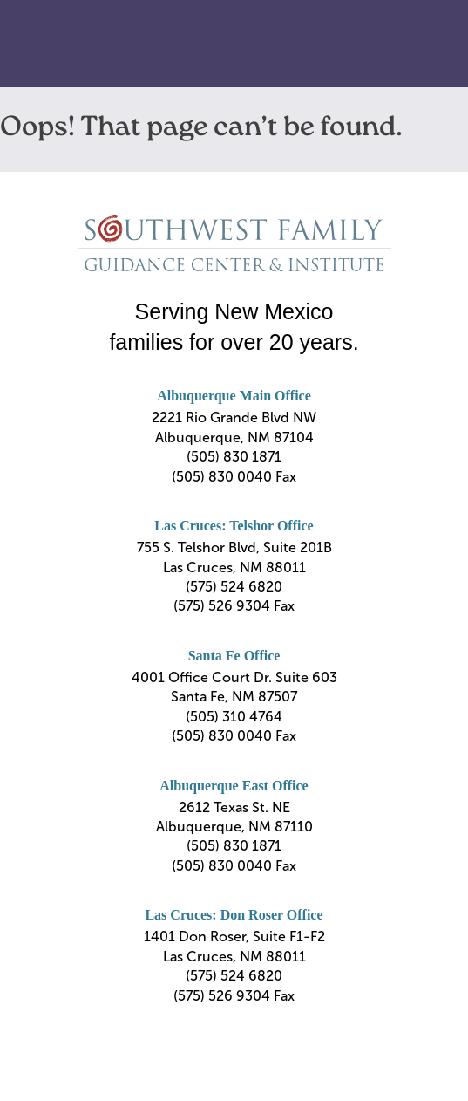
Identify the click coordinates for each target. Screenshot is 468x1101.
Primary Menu (424, 44)
